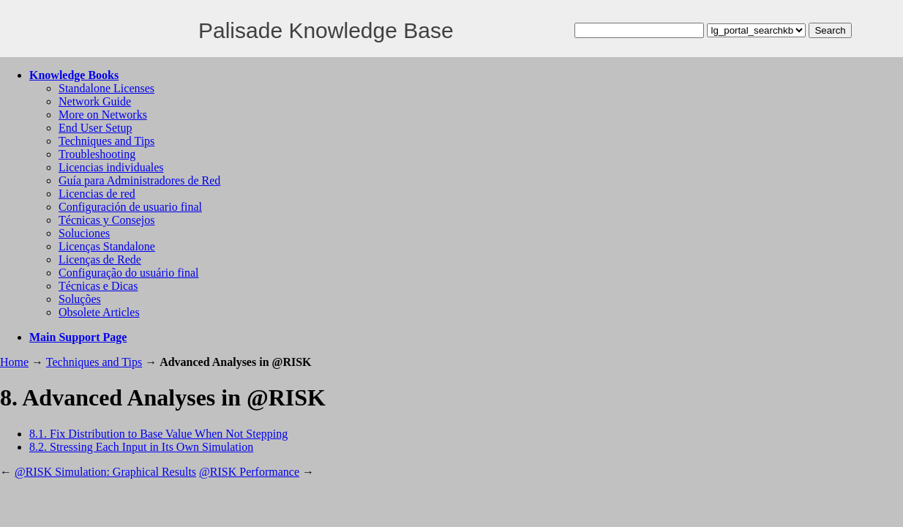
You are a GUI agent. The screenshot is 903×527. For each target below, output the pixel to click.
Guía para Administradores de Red (139, 180)
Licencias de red (97, 193)
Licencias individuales (111, 167)
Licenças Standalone (107, 246)
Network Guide (95, 101)
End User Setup (95, 128)
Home (14, 362)
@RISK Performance (249, 472)
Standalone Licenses (106, 88)
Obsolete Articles (99, 312)
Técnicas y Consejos (107, 220)
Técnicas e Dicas (98, 286)
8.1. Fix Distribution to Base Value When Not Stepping (158, 433)
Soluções (80, 299)
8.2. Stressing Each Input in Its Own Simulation (141, 447)
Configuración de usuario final (130, 207)
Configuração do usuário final (129, 272)
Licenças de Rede (100, 259)
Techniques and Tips (106, 141)
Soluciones (84, 233)
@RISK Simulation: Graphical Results (105, 472)
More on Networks (103, 114)
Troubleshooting (97, 154)
